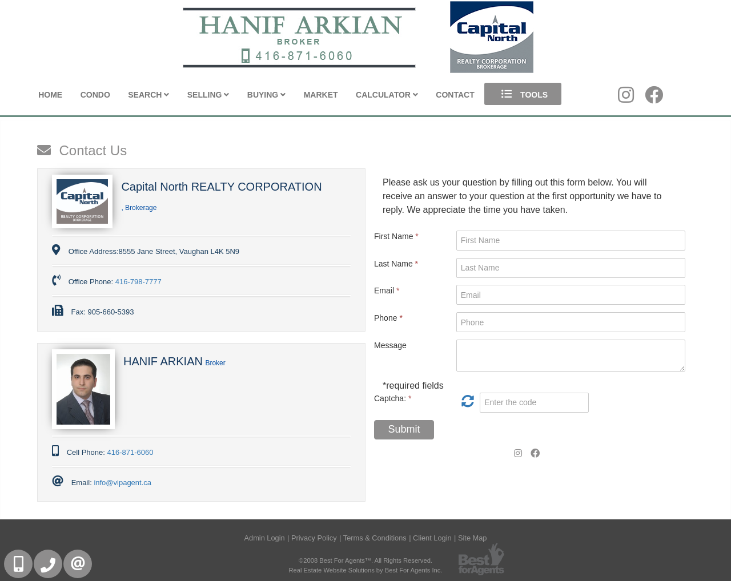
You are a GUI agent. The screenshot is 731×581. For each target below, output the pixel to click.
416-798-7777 (138, 281)
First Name (396, 236)
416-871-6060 (130, 452)
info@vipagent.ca (122, 482)
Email (386, 290)
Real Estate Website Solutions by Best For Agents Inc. (365, 570)
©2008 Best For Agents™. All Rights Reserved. (365, 560)
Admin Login (264, 538)
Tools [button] (523, 93)
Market (321, 94)
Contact (455, 94)
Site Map (472, 538)
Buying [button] (266, 94)
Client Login (432, 538)
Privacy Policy (314, 538)
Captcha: (392, 398)
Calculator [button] (387, 94)
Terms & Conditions (375, 538)
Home (50, 94)
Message (390, 345)
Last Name (396, 263)
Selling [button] (208, 94)
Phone (388, 317)
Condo (95, 94)
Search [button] (148, 94)
